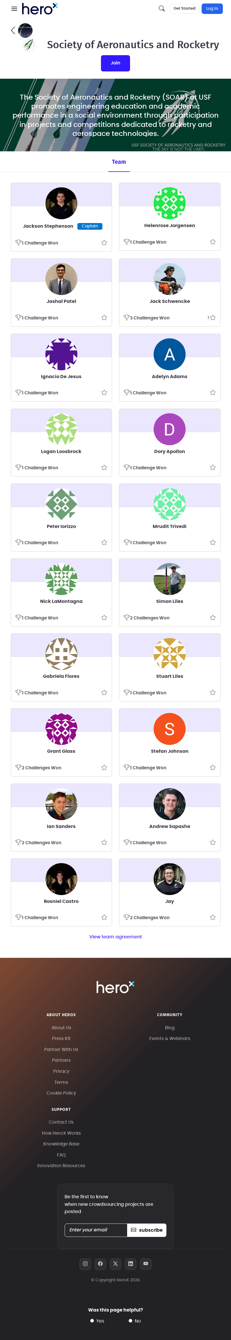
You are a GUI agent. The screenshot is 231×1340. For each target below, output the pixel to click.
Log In (212, 9)
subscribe (147, 1230)
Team (119, 161)
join (115, 63)
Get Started (185, 8)
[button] (14, 9)
